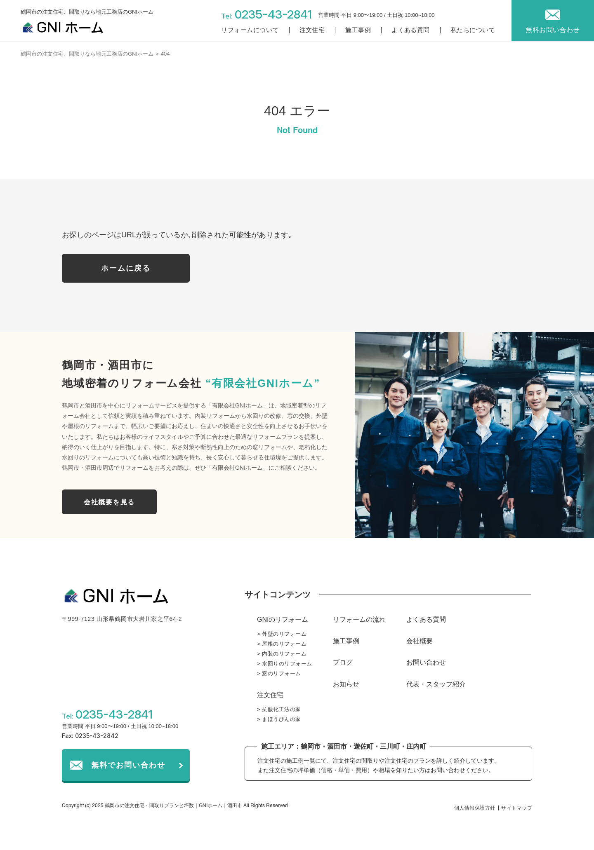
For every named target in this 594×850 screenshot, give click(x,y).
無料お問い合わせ (553, 29)
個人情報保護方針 (474, 808)
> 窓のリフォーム (279, 673)
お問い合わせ (426, 662)
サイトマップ (516, 808)
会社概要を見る (109, 502)
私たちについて (472, 29)
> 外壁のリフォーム (281, 634)
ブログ (343, 662)
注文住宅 (312, 29)
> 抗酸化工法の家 (279, 709)
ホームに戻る (126, 268)
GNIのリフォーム (282, 619)
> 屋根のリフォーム (281, 644)
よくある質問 (410, 29)
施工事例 (358, 29)
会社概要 (419, 640)
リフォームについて (249, 29)
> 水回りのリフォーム (284, 663)
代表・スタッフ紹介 (436, 684)
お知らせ (346, 684)
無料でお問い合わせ (128, 765)
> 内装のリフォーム (281, 654)
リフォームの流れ (359, 619)
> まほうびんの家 (279, 719)
